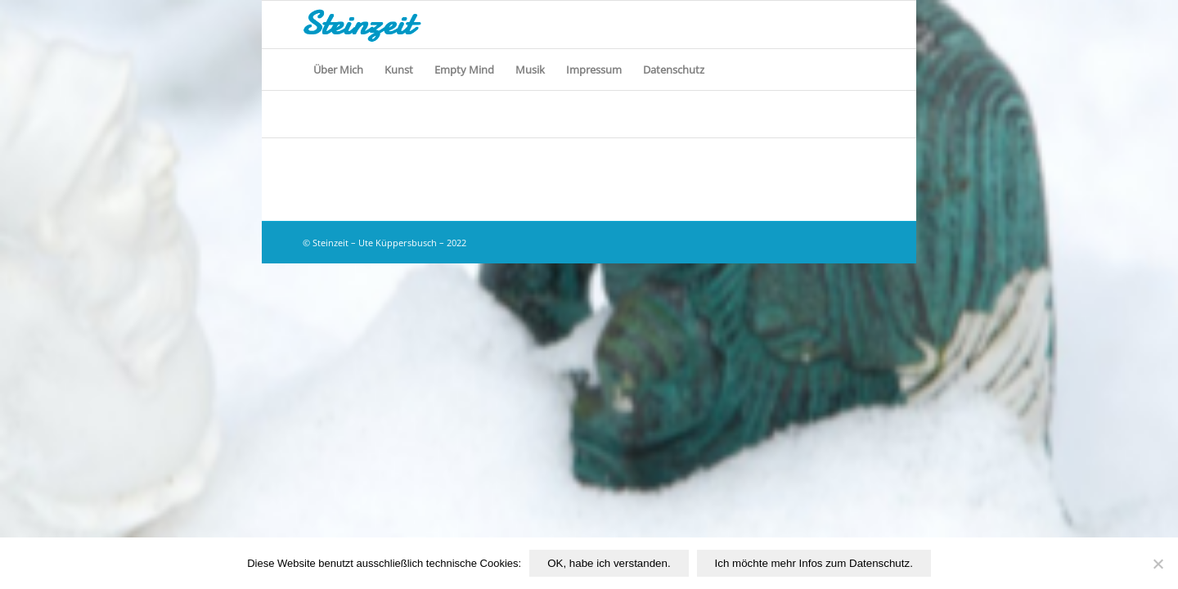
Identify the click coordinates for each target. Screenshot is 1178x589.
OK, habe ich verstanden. (608, 563)
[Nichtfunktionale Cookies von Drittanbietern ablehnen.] (1157, 563)
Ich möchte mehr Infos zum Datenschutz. (814, 563)
